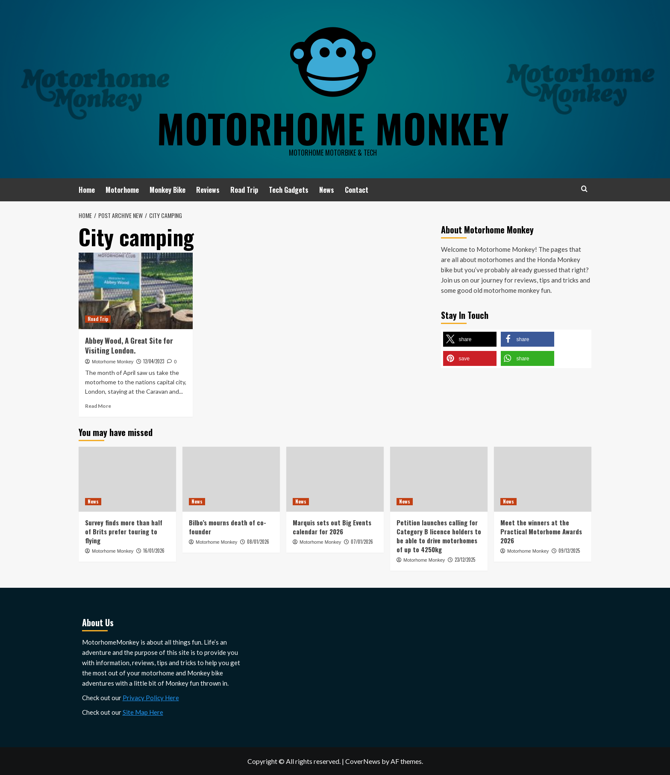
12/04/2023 (153, 361)
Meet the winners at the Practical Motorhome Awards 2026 (541, 531)
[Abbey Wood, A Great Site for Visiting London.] (136, 291)
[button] (470, 339)
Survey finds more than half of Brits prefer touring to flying (123, 531)
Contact (356, 190)
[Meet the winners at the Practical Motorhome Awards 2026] (542, 479)
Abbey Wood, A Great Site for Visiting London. (129, 345)
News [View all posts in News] (93, 501)
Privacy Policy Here (151, 697)
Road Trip (244, 190)
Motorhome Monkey (333, 126)
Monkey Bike (167, 190)
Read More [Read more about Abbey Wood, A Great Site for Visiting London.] (98, 406)
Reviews (208, 190)
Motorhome (122, 190)
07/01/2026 (362, 541)
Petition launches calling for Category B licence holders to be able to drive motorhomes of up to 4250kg (439, 536)
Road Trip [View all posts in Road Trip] (98, 318)
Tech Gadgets (289, 190)
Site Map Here (143, 712)
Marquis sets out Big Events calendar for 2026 (332, 527)
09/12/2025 (569, 550)
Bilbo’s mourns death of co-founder (227, 527)
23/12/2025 (465, 559)
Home (87, 190)
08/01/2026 (258, 541)
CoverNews (362, 761)
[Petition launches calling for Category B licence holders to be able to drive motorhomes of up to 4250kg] (439, 479)
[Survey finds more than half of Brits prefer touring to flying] (127, 479)
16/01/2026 (154, 550)
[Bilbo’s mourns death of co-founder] (231, 479)
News (326, 190)
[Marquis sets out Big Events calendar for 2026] (335, 479)
